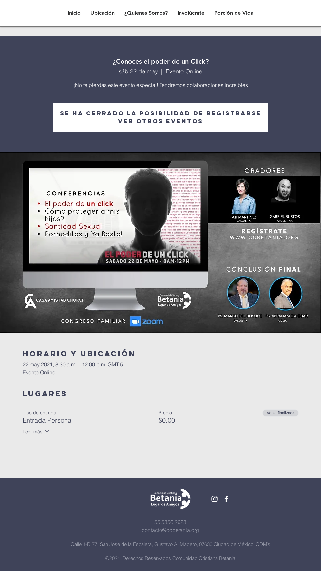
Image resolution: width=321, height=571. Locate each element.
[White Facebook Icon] (226, 499)
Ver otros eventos (160, 121)
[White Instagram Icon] (214, 499)
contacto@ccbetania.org (170, 530)
